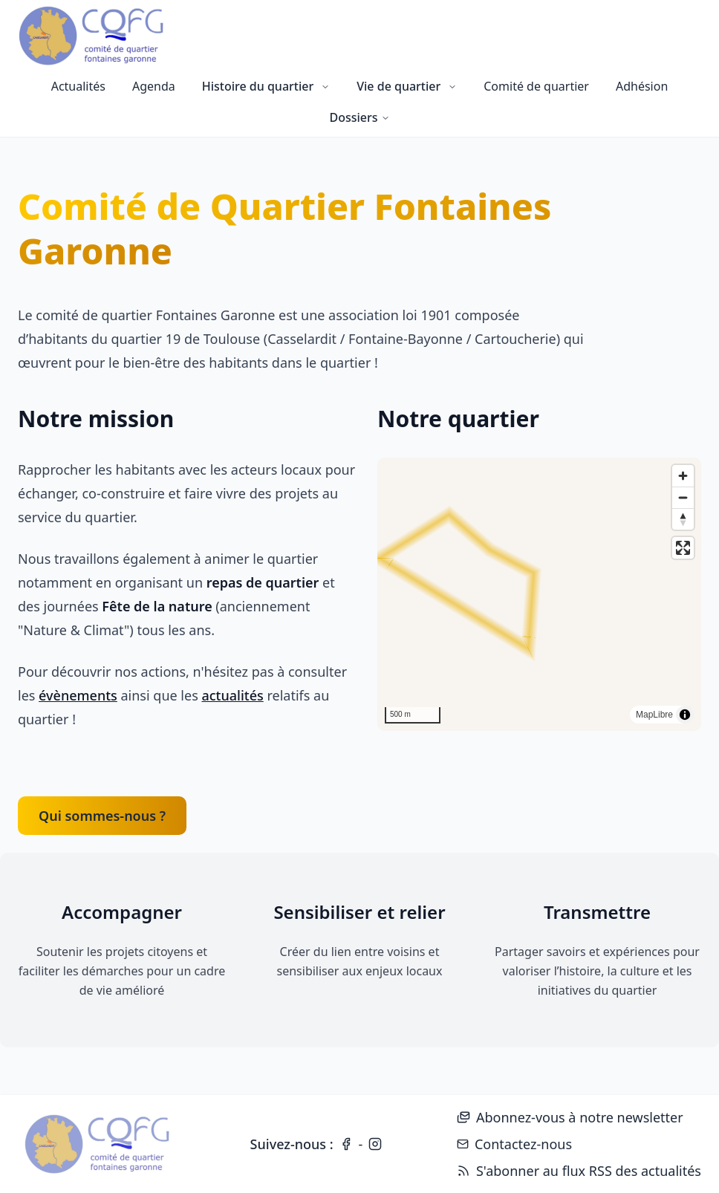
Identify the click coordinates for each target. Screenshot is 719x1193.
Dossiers (359, 117)
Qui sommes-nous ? (102, 816)
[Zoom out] (683, 497)
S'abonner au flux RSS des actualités (579, 1171)
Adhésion (642, 86)
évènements (78, 695)
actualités (232, 695)
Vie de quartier (407, 86)
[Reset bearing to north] (683, 519)
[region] (539, 594)
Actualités (78, 86)
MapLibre (654, 714)
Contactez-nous (514, 1144)
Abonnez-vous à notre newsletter (570, 1117)
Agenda (153, 86)
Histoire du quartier (266, 86)
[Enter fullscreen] (683, 548)
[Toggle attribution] (685, 715)
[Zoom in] (683, 476)
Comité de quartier (536, 86)
